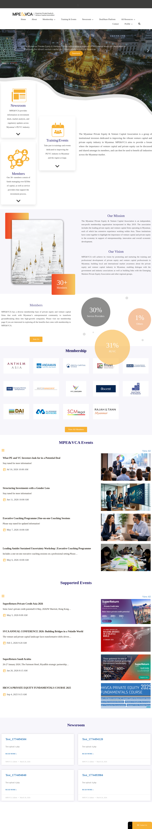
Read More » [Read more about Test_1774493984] (88, 790)
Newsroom (86, 19)
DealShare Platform (107, 19)
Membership (48, 19)
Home (23, 19)
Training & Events (68, 19)
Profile (127, 24)
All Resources (127, 19)
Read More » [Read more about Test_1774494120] (88, 754)
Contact (115, 24)
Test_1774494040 (15, 775)
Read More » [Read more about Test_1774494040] (11, 790)
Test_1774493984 (92, 775)
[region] (76, 50)
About (34, 19)
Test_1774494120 (92, 739)
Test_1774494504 (15, 739)
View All (146, 451)
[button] (76, 50)
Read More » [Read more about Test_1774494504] (11, 754)
